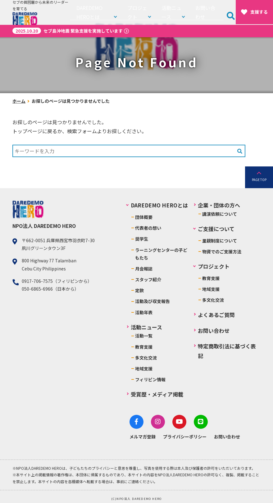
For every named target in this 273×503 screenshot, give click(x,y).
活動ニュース (172, 12)
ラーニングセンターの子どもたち (161, 254)
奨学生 (141, 239)
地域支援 (143, 368)
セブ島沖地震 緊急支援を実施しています (67, 31)
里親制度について (219, 241)
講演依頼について (219, 214)
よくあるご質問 (216, 315)
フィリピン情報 (150, 379)
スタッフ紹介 (148, 279)
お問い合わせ (209, 12)
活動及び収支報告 (152, 301)
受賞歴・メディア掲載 (157, 394)
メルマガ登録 (143, 433)
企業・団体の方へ (219, 205)
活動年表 (143, 312)
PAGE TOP (259, 179)
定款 (139, 290)
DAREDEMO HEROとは (97, 12)
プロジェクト (140, 12)
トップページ (27, 131)
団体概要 (143, 217)
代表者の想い (148, 228)
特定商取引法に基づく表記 (227, 351)
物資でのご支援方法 (221, 251)
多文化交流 (146, 358)
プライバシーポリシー (185, 433)
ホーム (18, 101)
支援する (254, 12)
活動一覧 (143, 336)
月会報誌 (143, 268)
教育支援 (143, 347)
